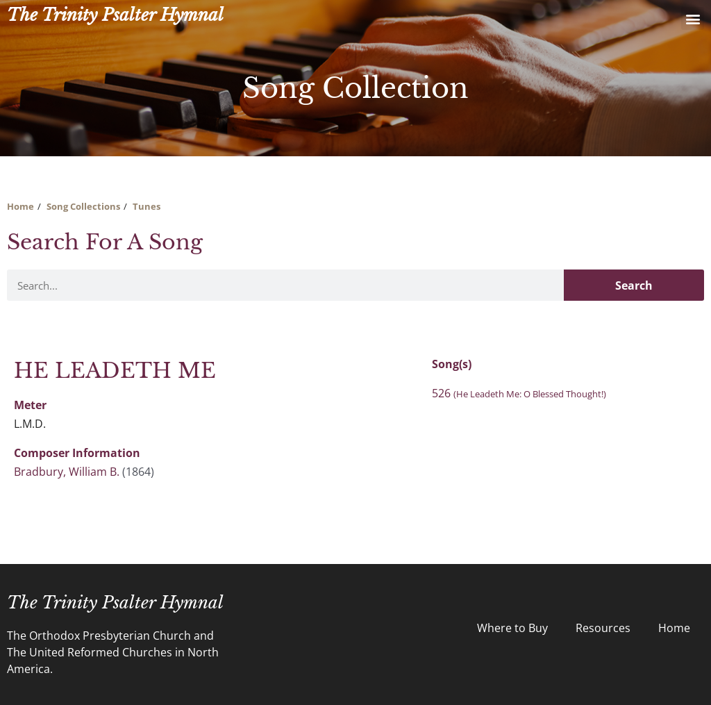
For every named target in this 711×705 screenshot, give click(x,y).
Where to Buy (512, 628)
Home (20, 206)
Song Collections (83, 206)
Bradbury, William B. (66, 471)
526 (519, 393)
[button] (692, 18)
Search (634, 285)
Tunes (146, 206)
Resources (603, 628)
